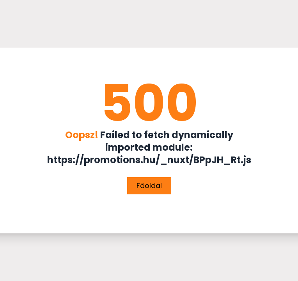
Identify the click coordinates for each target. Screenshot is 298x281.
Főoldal (149, 185)
